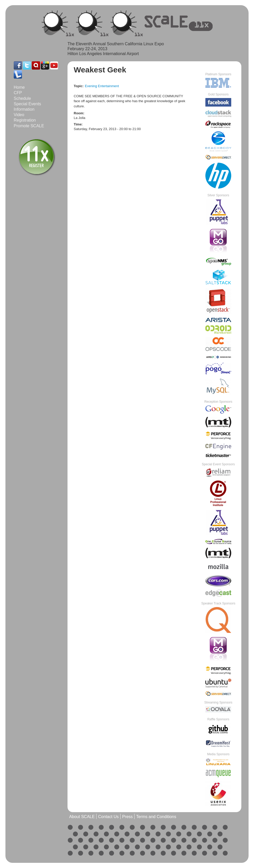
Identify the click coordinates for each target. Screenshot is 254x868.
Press (127, 817)
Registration (25, 120)
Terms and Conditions (156, 817)
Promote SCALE (29, 126)
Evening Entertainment (102, 86)
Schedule (22, 98)
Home (19, 87)
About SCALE (82, 817)
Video (19, 115)
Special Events (27, 104)
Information (24, 109)
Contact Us (108, 817)
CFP (18, 93)
